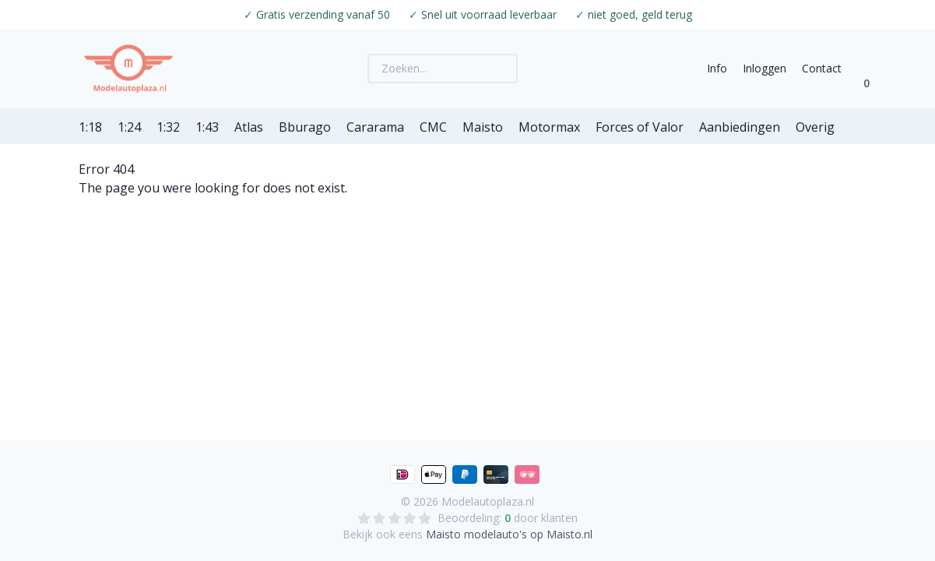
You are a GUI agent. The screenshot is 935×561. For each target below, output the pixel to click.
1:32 (168, 127)
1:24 (129, 127)
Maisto (482, 127)
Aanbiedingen (739, 127)
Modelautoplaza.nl (487, 501)
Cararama (375, 127)
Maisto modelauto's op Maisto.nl (509, 534)
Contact (822, 68)
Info (717, 68)
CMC (433, 127)
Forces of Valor (640, 127)
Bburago (305, 127)
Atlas (248, 127)
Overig (815, 127)
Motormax (549, 127)
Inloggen (764, 68)
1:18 (90, 127)
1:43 (207, 127)
